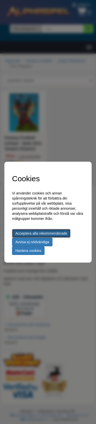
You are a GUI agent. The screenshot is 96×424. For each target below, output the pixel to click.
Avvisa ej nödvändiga (32, 242)
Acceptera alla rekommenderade (41, 233)
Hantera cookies (28, 251)
